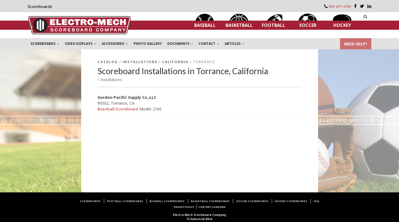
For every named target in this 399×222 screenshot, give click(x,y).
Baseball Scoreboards (167, 201)
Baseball (205, 25)
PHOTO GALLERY (148, 43)
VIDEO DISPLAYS (80, 43)
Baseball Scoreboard (118, 109)
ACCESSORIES (115, 43)
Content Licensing (212, 207)
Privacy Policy (184, 207)
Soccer (307, 25)
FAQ (316, 201)
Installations (139, 62)
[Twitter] (362, 6)
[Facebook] (355, 6)
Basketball (239, 25)
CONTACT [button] (209, 43)
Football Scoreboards (125, 201)
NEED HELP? (355, 44)
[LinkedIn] (369, 6)
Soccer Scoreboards (252, 201)
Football (273, 25)
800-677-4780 (340, 6)
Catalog (108, 62)
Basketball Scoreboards (210, 201)
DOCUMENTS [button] (180, 43)
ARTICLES (234, 43)
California (175, 62)
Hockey (342, 25)
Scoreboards (90, 201)
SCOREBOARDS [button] (44, 43)
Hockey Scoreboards (291, 201)
